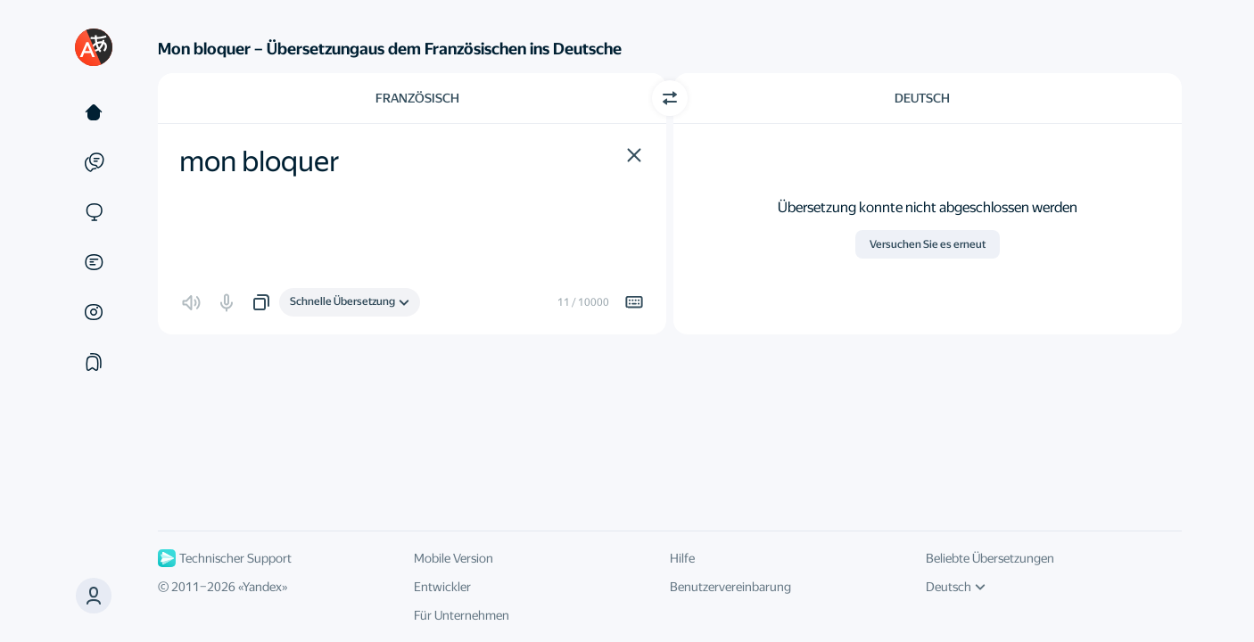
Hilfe (682, 558)
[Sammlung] (93, 362)
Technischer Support (225, 558)
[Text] (93, 112)
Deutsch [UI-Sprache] (956, 587)
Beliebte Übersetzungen (990, 558)
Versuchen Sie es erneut (928, 244)
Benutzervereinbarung (730, 587)
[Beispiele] (93, 162)
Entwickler (442, 587)
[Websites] (93, 212)
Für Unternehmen (461, 615)
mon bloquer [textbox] (259, 161)
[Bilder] (93, 312)
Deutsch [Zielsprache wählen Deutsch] (922, 98)
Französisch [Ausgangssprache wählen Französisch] (417, 98)
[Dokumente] (93, 262)
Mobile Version (453, 558)
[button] (634, 155)
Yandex (262, 587)
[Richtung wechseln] (670, 98)
